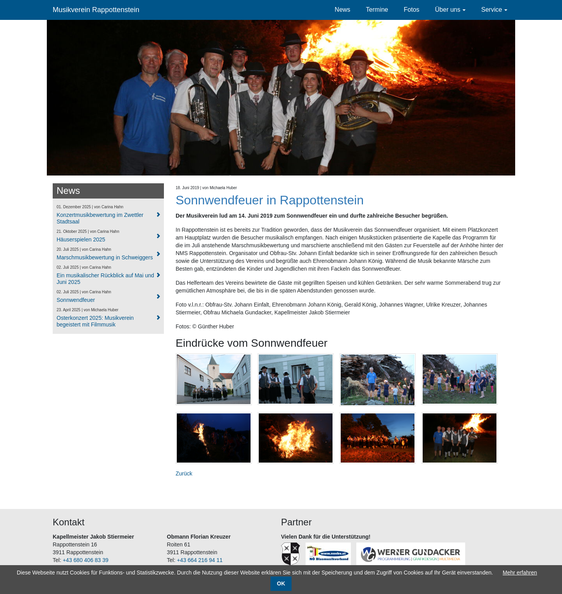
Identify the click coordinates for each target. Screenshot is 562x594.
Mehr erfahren (520, 572)
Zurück (184, 473)
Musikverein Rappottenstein (96, 10)
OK (281, 583)
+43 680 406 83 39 (85, 560)
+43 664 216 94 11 (199, 560)
